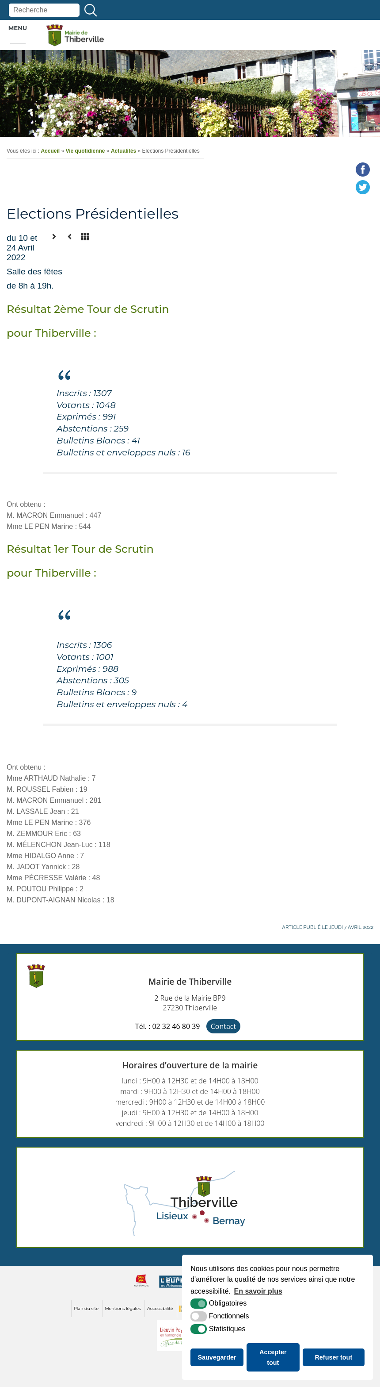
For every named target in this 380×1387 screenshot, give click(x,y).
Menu (17, 27)
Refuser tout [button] (333, 1357)
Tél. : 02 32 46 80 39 (167, 1026)
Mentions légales (123, 1308)
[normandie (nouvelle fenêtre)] (141, 1288)
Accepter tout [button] (273, 1357)
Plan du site (86, 1308)
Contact (223, 1026)
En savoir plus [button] (258, 1291)
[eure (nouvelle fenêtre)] (173, 1288)
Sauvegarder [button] (217, 1357)
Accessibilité (160, 1308)
